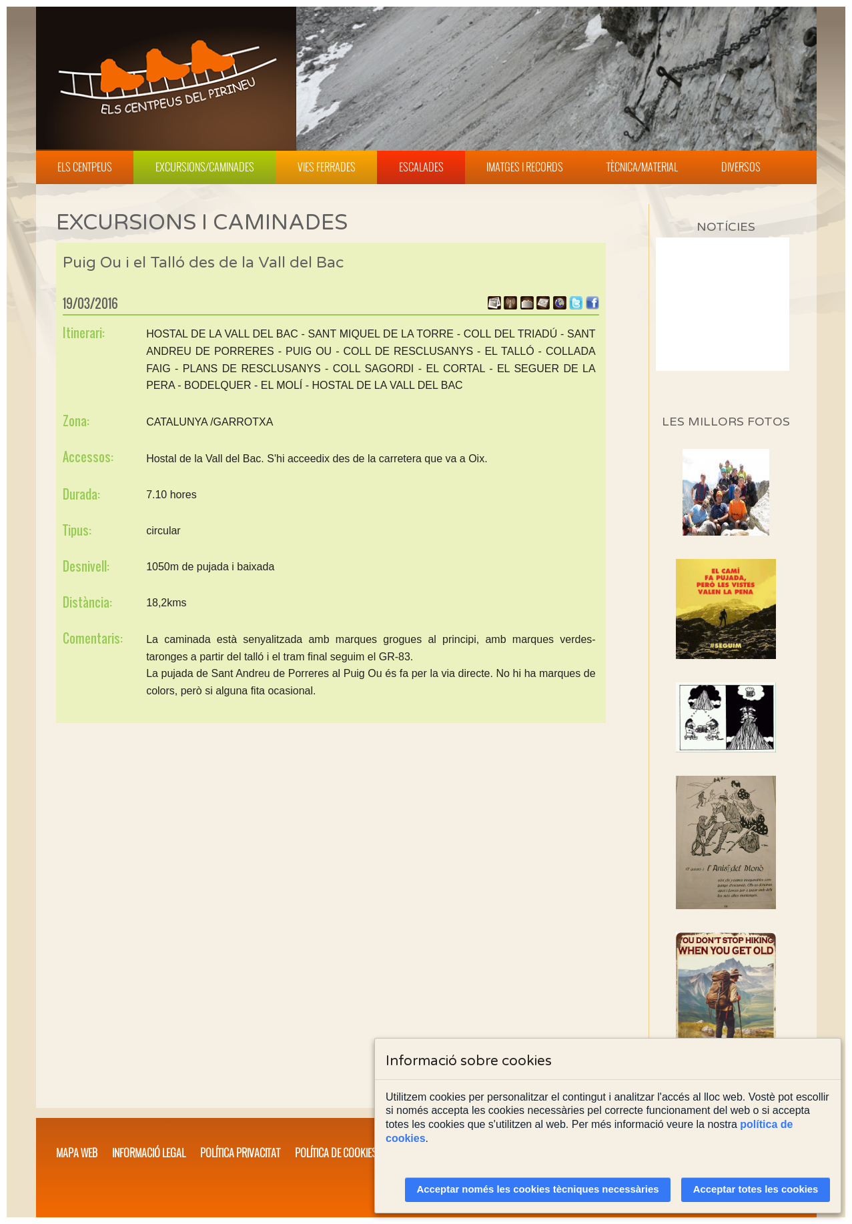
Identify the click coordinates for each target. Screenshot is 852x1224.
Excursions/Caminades (204, 166)
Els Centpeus (84, 166)
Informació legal (148, 1152)
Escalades (421, 166)
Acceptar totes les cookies (756, 1189)
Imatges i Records (524, 166)
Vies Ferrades (327, 166)
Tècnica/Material (642, 166)
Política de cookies (336, 1152)
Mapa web (76, 1152)
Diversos (741, 166)
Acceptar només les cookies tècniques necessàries (538, 1189)
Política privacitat (240, 1152)
